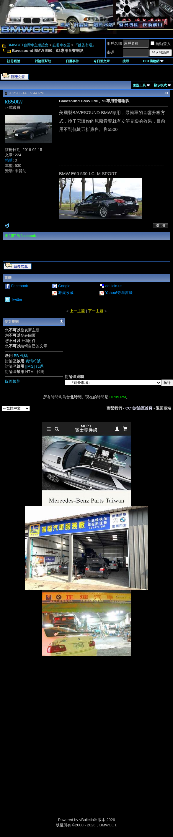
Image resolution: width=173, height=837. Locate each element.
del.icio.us (114, 286)
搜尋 (126, 61)
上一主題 (77, 311)
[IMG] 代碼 (34, 366)
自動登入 (161, 44)
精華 (9, 160)
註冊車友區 (61, 45)
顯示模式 (160, 85)
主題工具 (139, 85)
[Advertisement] (86, 698)
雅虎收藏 (66, 292)
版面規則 (12, 381)
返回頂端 (163, 408)
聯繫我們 (114, 408)
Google (64, 286)
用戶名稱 (114, 43)
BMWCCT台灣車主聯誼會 (28, 45)
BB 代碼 (21, 355)
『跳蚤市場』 (85, 45)
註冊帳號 (13, 61)
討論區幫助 (43, 61)
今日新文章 (102, 61)
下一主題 (95, 311)
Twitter (16, 299)
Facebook (19, 286)
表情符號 (33, 361)
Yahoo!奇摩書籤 (118, 292)
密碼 (110, 52)
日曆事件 (72, 61)
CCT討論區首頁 (139, 408)
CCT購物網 (153, 61)
